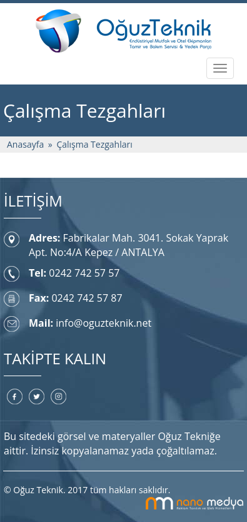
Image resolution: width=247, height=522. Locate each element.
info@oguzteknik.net (103, 323)
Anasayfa (25, 144)
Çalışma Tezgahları (94, 144)
